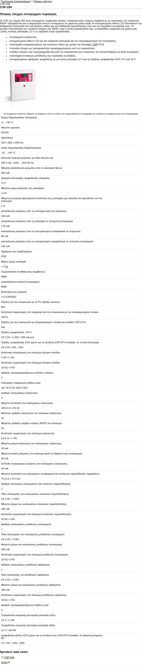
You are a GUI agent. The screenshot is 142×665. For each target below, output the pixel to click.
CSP (95, 44)
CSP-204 (9, 657)
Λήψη (5, 662)
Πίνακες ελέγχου (42, 1)
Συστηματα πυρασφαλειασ (15, 1)
